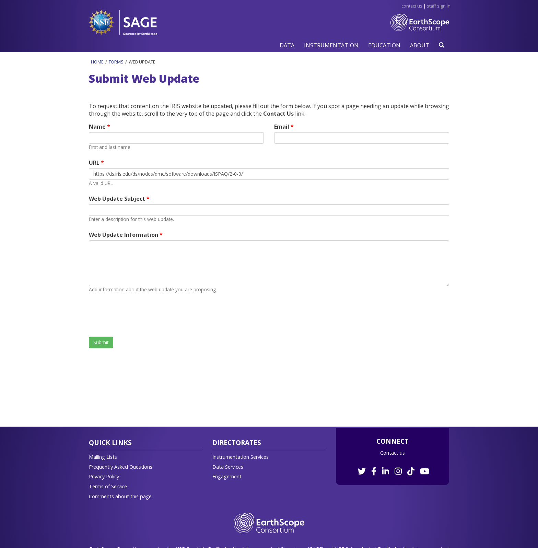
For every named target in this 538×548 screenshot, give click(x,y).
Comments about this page (120, 496)
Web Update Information (124, 234)
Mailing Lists (103, 457)
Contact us (392, 453)
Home (97, 62)
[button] (287, 45)
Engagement (227, 476)
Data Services (227, 467)
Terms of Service (108, 486)
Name (98, 126)
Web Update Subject (118, 198)
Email (282, 126)
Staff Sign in (439, 6)
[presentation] (141, 314)
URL (95, 162)
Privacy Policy (104, 476)
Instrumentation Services (240, 457)
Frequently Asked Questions (120, 467)
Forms (116, 62)
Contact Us (411, 6)
